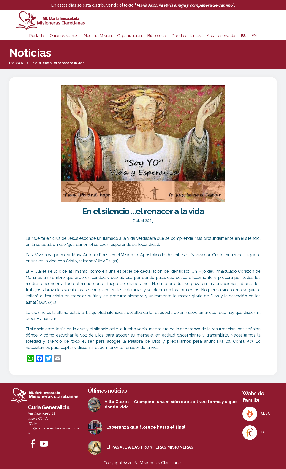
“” (184, 5)
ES (243, 35)
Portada (36, 35)
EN (254, 35)
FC (263, 432)
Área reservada (221, 35)
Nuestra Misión (98, 35)
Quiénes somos (64, 35)
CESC (265, 413)
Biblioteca (156, 35)
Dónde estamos (186, 35)
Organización (129, 35)
